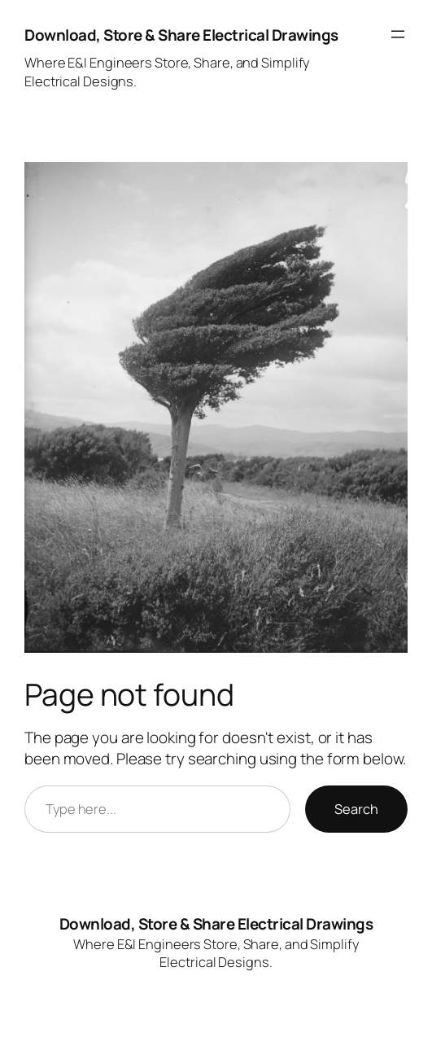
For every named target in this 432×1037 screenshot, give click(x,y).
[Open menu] (398, 34)
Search (356, 809)
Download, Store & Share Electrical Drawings (181, 35)
